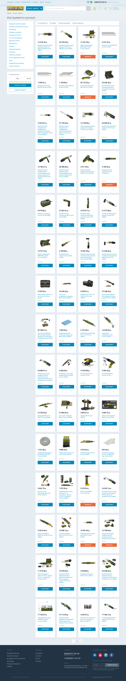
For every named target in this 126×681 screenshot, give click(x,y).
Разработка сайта (97, 677)
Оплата (42, 2)
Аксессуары (10, 661)
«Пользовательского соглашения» (105, 669)
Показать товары (20, 85)
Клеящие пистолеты (15, 35)
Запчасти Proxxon (26, 2)
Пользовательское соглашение (20, 677)
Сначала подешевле (64, 23)
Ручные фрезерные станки (17, 57)
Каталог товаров (17, 13)
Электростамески (14, 66)
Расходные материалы (13, 664)
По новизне (53, 23)
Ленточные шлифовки (15, 38)
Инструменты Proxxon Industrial (16, 658)
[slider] (9, 82)
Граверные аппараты (15, 32)
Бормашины (12, 29)
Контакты (48, 2)
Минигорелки (13, 43)
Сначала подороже (77, 23)
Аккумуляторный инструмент (17, 24)
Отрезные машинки (14, 49)
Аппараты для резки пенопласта (18, 26)
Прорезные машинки (15, 55)
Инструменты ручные (13, 653)
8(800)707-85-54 (100, 2)
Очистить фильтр (20, 90)
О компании (10, 2)
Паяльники (12, 52)
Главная (9, 13)
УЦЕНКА (9, 666)
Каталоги (17, 2)
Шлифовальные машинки (16, 63)
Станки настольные (12, 656)
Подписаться (112, 665)
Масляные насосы (14, 40)
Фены (10, 60)
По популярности (43, 23)
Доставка (35, 2)
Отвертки (12, 46)
